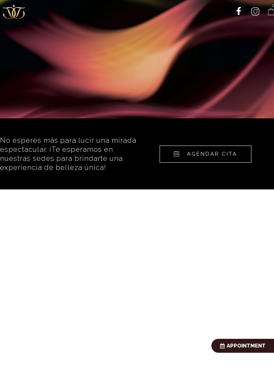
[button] (205, 154)
